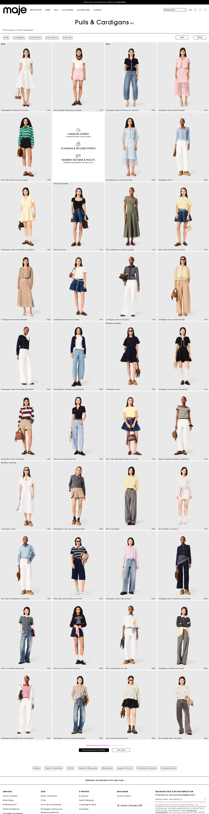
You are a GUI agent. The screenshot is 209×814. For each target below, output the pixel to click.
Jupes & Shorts (124, 768)
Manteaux (107, 768)
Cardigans (18, 37)
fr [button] (190, 10)
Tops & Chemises (53, 768)
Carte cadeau (10, 796)
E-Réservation (10, 805)
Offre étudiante (11, 809)
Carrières (84, 809)
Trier (182, 37)
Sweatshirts (35, 37)
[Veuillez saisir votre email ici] (180, 799)
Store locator (124, 796)
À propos (83, 796)
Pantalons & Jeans (146, 768)
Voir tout (121, 749)
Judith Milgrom (86, 800)
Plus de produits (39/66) (93, 749)
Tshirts (70, 768)
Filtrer (200, 37)
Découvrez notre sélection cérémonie (104, 2)
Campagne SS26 (87, 805)
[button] (37, 10)
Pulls (6, 37)
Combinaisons (168, 768)
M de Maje (8, 800)
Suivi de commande (51, 805)
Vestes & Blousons (88, 768)
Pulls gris (67, 37)
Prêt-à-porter (8, 30)
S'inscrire (204, 799)
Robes (36, 768)
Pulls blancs (52, 37)
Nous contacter (49, 796)
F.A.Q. (43, 800)
